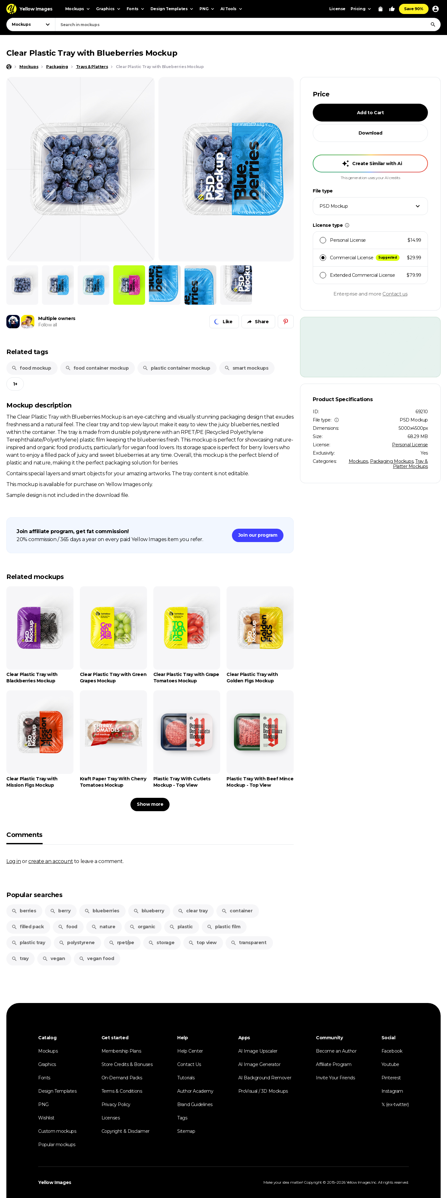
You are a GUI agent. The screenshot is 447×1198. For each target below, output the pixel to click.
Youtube (390, 1064)
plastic (181, 927)
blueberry (148, 911)
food (67, 927)
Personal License (410, 445)
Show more (150, 804)
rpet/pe (121, 942)
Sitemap (186, 1131)
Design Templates (57, 1091)
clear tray (192, 911)
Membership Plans (121, 1051)
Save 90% (413, 8)
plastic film (223, 927)
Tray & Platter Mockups (410, 463)
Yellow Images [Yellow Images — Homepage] (54, 1182)
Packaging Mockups (391, 461)
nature (103, 927)
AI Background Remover (264, 1078)
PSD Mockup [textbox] (333, 206)
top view (202, 942)
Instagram (392, 1091)
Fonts (44, 1078)
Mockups (358, 461)
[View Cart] (380, 9)
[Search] (433, 24)
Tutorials (185, 1078)
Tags (182, 1118)
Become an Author (336, 1051)
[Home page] (8, 66)
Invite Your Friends (335, 1078)
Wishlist (46, 1118)
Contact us (394, 294)
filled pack (27, 927)
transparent (249, 942)
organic (142, 927)
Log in (13, 861)
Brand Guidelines (195, 1104)
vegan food (96, 958)
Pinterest (391, 1078)
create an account (50, 861)
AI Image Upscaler (257, 1051)
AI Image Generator (259, 1064)
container (236, 911)
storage (161, 942)
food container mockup (97, 368)
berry (60, 911)
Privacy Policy (115, 1104)
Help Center (190, 1051)
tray (19, 958)
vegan (53, 958)
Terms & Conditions (121, 1091)
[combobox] (247, 24)
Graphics (47, 1064)
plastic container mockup (176, 368)
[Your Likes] (392, 9)
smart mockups (246, 368)
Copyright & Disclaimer (125, 1131)
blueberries (101, 911)
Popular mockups (56, 1144)
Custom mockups (57, 1131)
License (337, 8)
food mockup (31, 368)
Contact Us (189, 1064)
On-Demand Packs (121, 1078)
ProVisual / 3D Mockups (263, 1091)
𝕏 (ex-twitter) (395, 1104)
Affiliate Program (333, 1064)
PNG (43, 1104)
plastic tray (28, 942)
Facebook (391, 1051)
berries (23, 911)
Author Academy (195, 1091)
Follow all (47, 325)
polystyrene (77, 942)
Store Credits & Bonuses (127, 1064)
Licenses (110, 1118)
